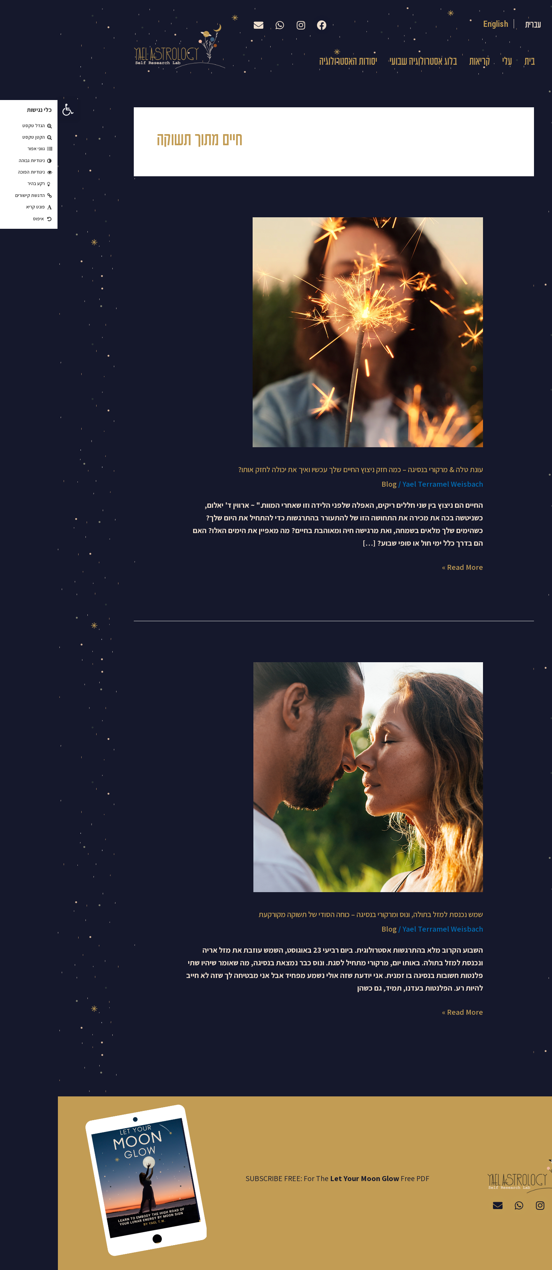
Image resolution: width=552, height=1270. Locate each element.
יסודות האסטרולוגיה (290, 62)
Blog (331, 484)
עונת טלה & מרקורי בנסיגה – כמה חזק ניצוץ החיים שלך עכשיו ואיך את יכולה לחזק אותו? (302, 469)
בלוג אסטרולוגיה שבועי (365, 62)
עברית (474, 25)
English (437, 23)
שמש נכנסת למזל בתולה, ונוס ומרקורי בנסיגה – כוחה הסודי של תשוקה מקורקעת (313, 914)
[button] (10, 110)
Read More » (404, 566)
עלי (449, 62)
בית (472, 62)
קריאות (421, 62)
